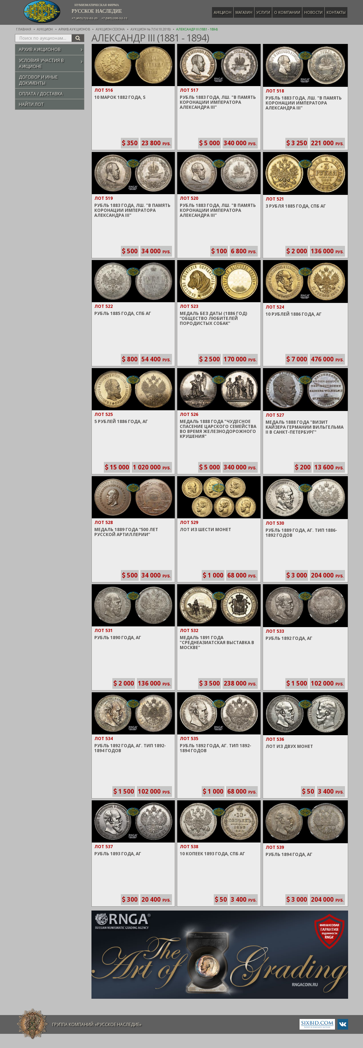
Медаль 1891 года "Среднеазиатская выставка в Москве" (217, 642)
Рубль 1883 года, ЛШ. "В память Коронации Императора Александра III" (218, 102)
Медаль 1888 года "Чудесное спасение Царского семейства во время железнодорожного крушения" (218, 428)
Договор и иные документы (38, 80)
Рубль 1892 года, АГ (289, 638)
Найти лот (31, 104)
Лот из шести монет (205, 529)
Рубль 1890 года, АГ (117, 638)
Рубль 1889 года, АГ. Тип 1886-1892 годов (301, 532)
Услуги (264, 12)
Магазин (244, 12)
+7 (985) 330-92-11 (114, 18)
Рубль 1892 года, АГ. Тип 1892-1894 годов (130, 748)
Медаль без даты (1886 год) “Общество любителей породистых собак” (213, 318)
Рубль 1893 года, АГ (117, 854)
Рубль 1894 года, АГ (289, 854)
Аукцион (223, 12)
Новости (314, 12)
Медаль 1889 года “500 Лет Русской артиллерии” (126, 531)
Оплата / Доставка (41, 94)
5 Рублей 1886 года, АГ (121, 421)
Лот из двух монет (289, 746)
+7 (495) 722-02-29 (85, 18)
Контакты (336, 12)
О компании (288, 12)
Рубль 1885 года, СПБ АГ (122, 313)
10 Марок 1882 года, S (119, 97)
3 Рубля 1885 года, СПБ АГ (296, 206)
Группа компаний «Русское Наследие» (96, 1024)
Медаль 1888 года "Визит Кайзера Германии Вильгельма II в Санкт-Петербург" (305, 427)
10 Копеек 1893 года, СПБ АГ (212, 854)
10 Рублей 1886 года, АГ (294, 314)
